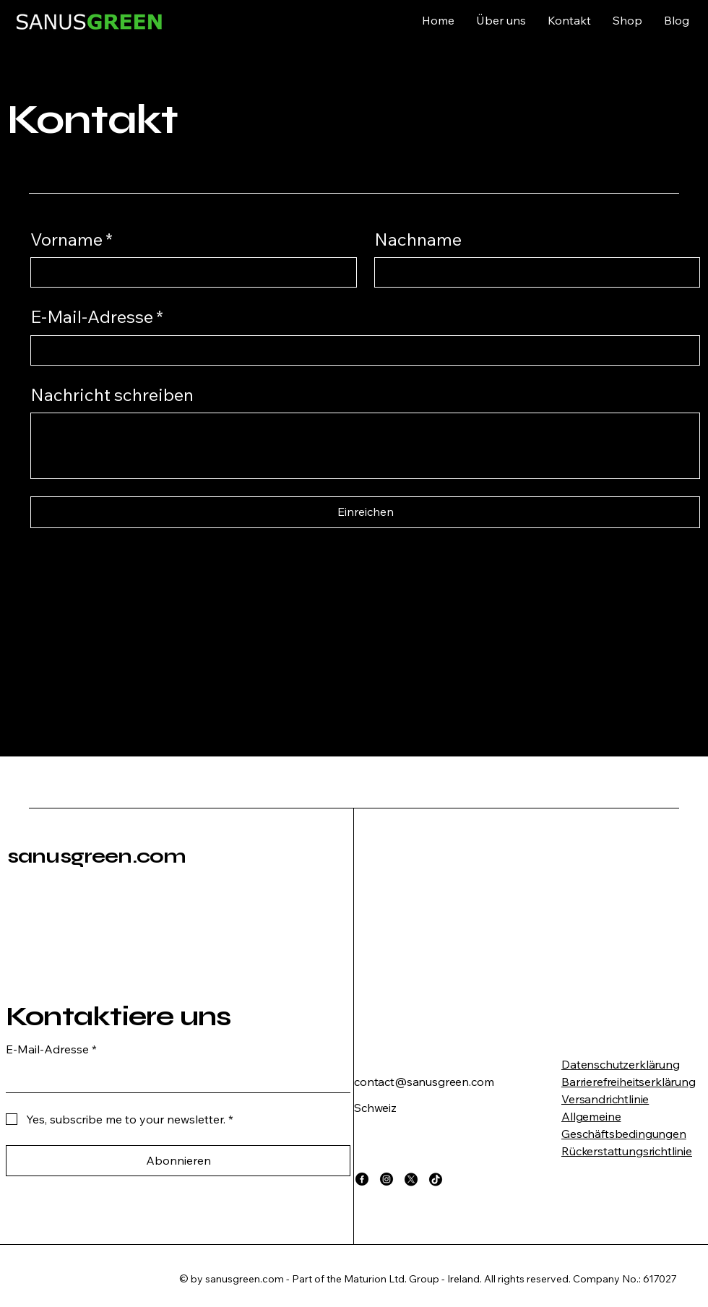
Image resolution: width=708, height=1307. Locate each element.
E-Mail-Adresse (96, 317)
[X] (411, 1179)
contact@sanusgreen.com (423, 1081)
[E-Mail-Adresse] (361, 350)
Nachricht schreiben (112, 394)
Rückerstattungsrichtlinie (626, 1151)
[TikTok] (436, 1179)
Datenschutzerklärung (620, 1064)
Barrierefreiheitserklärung (628, 1081)
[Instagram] (386, 1179)
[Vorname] (189, 272)
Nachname (418, 239)
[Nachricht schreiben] (365, 446)
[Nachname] (533, 272)
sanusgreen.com (96, 856)
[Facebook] (362, 1179)
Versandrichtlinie (605, 1099)
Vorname (71, 240)
